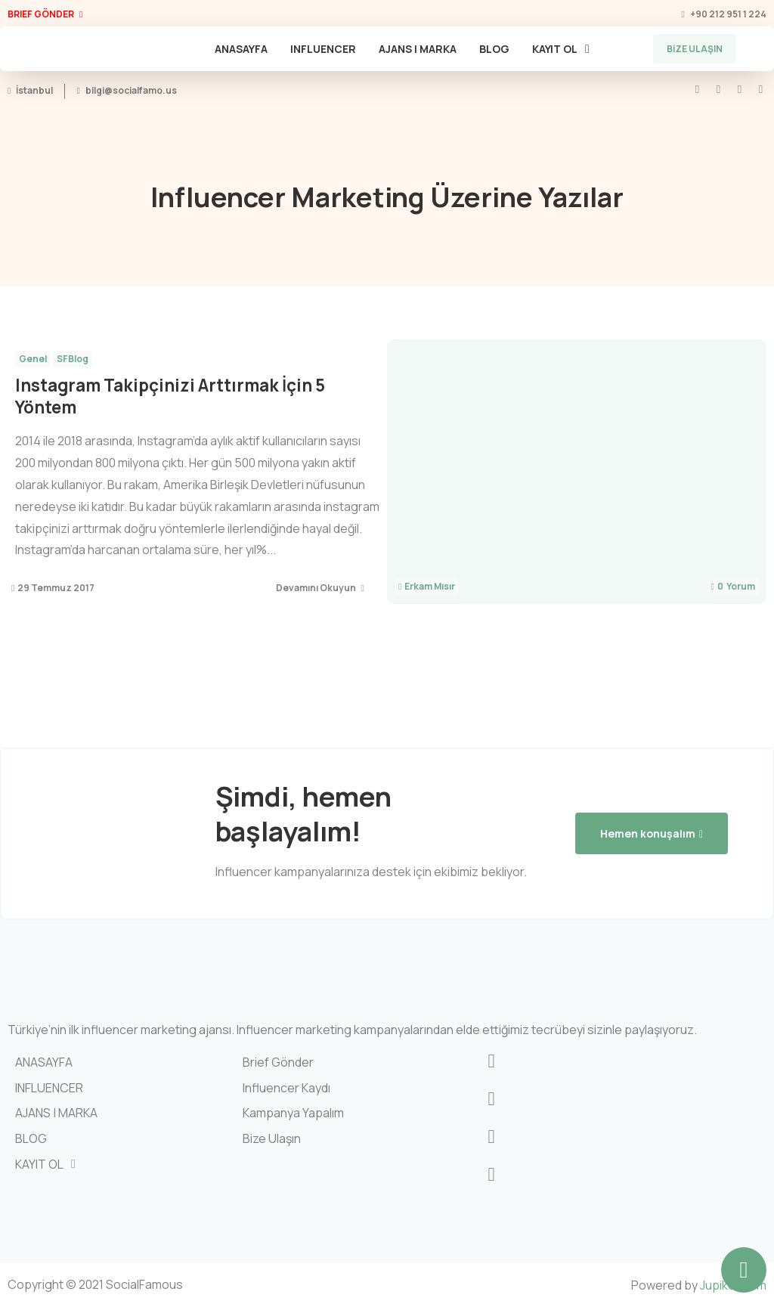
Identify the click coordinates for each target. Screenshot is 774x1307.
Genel (33, 358)
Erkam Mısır (429, 586)
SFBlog (72, 358)
